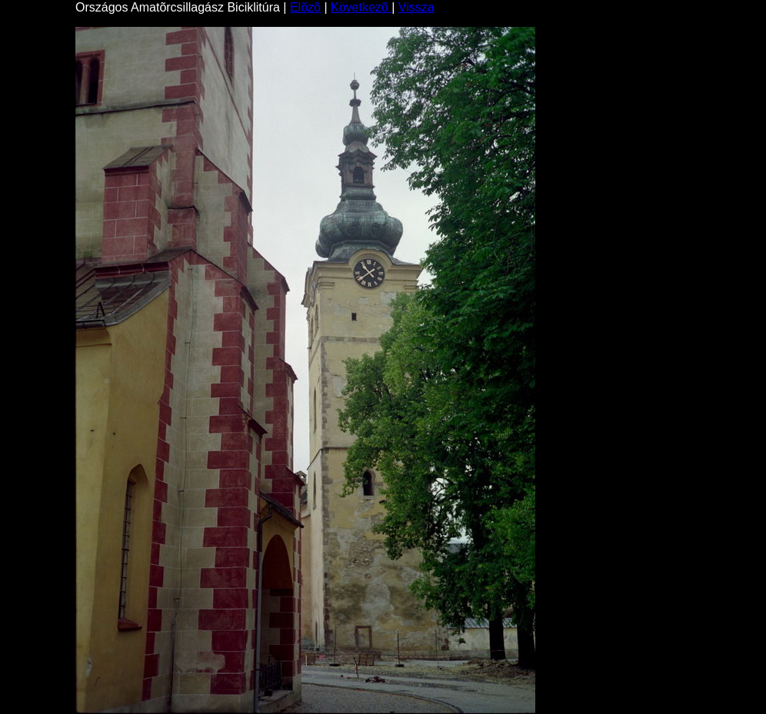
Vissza (416, 7)
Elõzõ (305, 7)
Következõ (361, 7)
